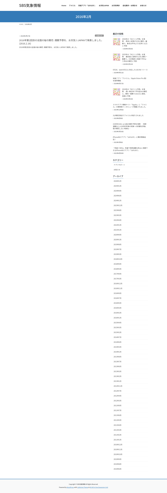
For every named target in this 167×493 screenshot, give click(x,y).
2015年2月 (117, 332)
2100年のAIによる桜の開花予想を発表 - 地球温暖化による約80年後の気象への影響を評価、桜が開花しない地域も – (130, 126)
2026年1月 (117, 181)
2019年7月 (117, 249)
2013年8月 (117, 356)
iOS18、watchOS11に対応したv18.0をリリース (130, 70)
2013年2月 (117, 376)
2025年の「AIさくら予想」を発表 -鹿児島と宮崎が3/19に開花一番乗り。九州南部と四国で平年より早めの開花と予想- (134, 57)
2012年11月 (118, 386)
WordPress (70, 487)
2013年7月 (117, 361)
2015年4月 (117, 322)
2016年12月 (118, 283)
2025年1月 (117, 186)
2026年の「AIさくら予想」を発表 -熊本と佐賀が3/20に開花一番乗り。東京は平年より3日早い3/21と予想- (134, 42)
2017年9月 (117, 274)
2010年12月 (118, 444)
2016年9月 (117, 293)
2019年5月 (117, 254)
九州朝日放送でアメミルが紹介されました (128, 115)
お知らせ (99, 36)
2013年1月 (117, 381)
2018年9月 (117, 264)
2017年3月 (117, 278)
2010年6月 (117, 469)
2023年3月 (117, 215)
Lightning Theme (82, 487)
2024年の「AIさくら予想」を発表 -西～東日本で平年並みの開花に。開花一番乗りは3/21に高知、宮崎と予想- (134, 92)
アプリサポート (119, 165)
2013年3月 (117, 371)
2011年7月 (117, 410)
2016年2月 (117, 313)
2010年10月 (118, 454)
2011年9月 (117, 405)
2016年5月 (117, 303)
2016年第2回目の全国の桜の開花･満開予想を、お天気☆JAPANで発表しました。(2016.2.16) (61, 41)
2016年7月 (117, 298)
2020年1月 (117, 239)
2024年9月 (117, 191)
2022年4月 (117, 220)
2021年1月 (117, 230)
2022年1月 (117, 225)
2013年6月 (117, 366)
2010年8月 (117, 464)
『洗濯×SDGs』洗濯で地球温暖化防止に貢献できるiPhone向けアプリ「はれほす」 (130, 149)
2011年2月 (117, 435)
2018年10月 (118, 259)
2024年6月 (117, 195)
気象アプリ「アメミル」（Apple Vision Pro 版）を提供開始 (130, 79)
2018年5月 (117, 269)
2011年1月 (117, 440)
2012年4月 (117, 396)
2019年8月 (117, 244)
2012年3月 (117, 400)
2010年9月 (117, 459)
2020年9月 (117, 235)
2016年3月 (117, 308)
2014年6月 (117, 342)
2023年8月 (117, 210)
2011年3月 (117, 430)
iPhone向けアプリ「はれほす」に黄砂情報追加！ (129, 138)
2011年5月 (117, 420)
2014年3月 (117, 347)
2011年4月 (117, 425)
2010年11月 (118, 449)
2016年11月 (118, 288)
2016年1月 (117, 318)
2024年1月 (117, 200)
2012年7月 (117, 391)
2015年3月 (117, 327)
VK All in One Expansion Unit (99, 487)
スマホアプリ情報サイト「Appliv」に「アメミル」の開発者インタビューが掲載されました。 (130, 105)
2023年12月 (118, 205)
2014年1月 (117, 352)
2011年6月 (117, 415)
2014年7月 (117, 337)
